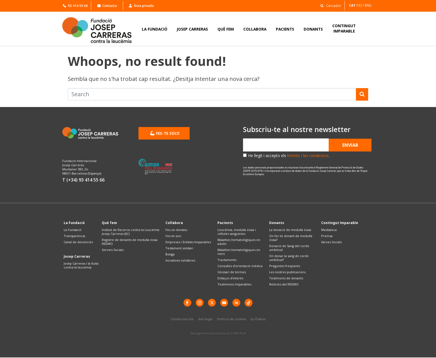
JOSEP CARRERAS (192, 29)
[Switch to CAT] (354, 5)
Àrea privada (141, 5)
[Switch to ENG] (368, 5)
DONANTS (313, 29)
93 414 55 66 (75, 5)
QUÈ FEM (225, 29)
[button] (329, 5)
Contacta (107, 5)
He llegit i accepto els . (288, 155)
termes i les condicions (307, 155)
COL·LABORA (254, 29)
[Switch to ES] (362, 5)
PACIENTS (285, 29)
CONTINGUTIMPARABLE (344, 28)
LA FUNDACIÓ (154, 29)
